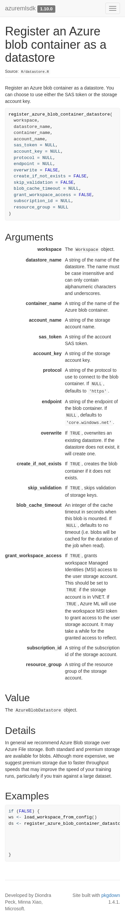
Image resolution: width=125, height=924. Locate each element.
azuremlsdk (20, 8)
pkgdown (110, 895)
